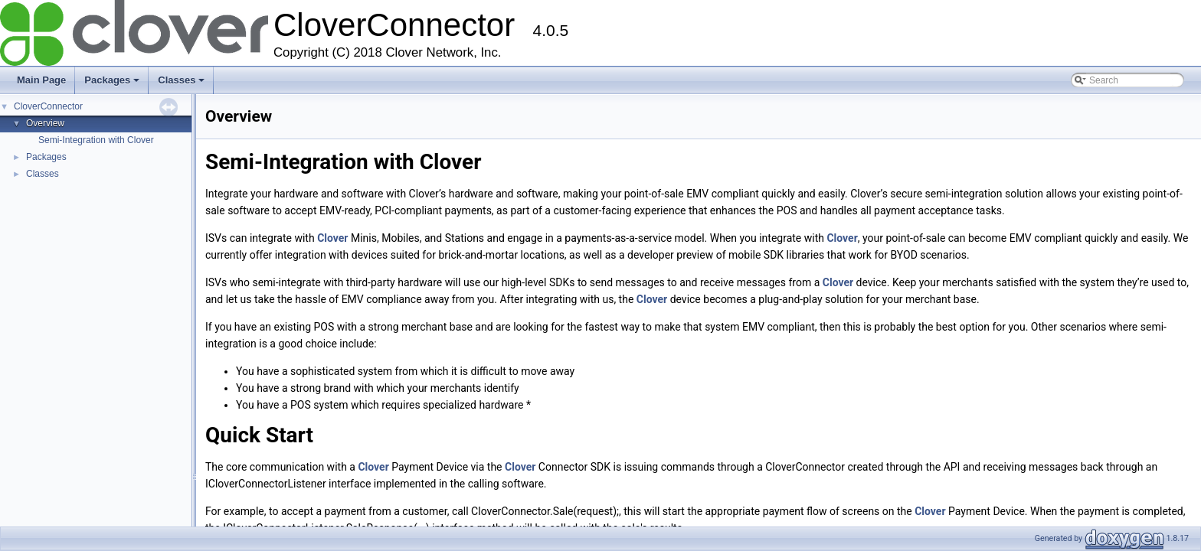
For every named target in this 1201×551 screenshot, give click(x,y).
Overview (45, 123)
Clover (332, 238)
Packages (111, 80)
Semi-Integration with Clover (96, 140)
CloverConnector (48, 106)
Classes (181, 80)
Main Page (41, 80)
